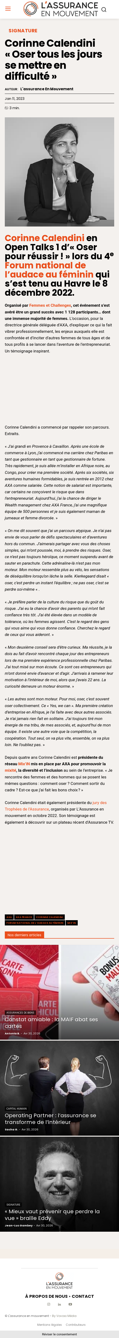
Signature (23, 30)
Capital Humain (16, 1109)
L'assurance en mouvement (46, 89)
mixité (10, 770)
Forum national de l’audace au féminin (49, 270)
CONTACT (83, 1296)
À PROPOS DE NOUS (46, 1296)
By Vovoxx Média (64, 1316)
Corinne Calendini (44, 238)
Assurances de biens (20, 1013)
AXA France (24, 917)
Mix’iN (24, 763)
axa (9, 917)
